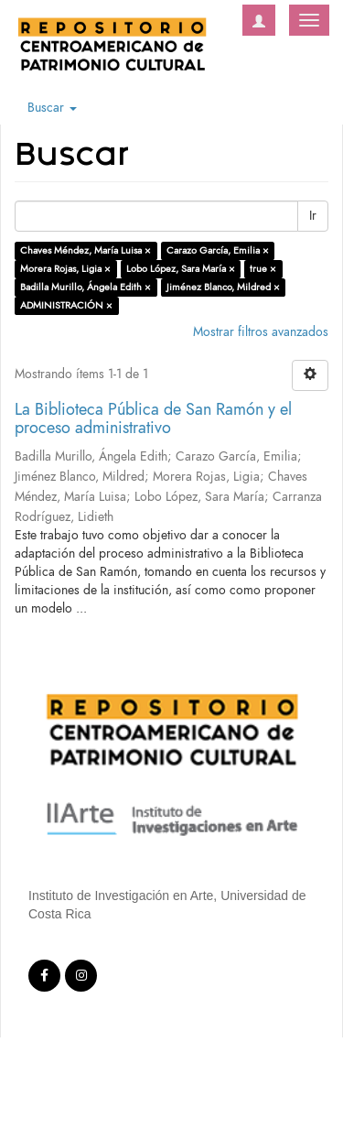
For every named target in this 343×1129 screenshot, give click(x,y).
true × (263, 269)
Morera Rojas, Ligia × (65, 269)
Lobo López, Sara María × (180, 269)
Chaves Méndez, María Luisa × (85, 250)
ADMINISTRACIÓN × (66, 305)
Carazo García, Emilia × (217, 250)
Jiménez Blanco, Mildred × (223, 287)
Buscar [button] (52, 107)
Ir (312, 215)
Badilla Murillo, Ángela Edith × (85, 287)
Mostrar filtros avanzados (260, 332)
